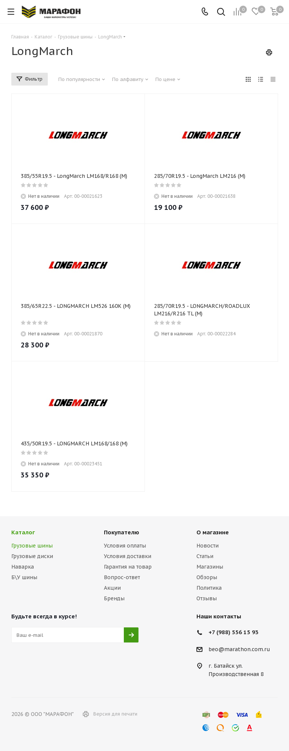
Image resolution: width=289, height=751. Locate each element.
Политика (209, 587)
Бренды (114, 598)
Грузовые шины (32, 545)
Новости (207, 545)
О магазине (212, 532)
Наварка (22, 566)
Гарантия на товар (128, 566)
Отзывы (206, 598)
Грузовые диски (32, 556)
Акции (112, 587)
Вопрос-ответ (122, 577)
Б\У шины (24, 577)
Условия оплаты (125, 545)
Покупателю (121, 532)
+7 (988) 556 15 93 (233, 632)
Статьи (204, 556)
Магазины (209, 566)
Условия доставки (127, 556)
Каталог (23, 532)
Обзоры (206, 577)
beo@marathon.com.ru (239, 649)
